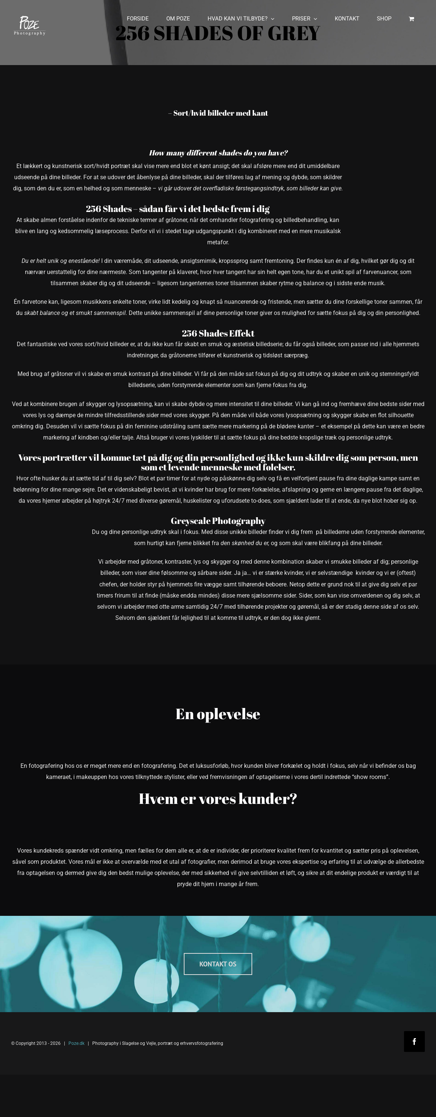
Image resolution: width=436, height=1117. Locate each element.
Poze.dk (76, 1043)
